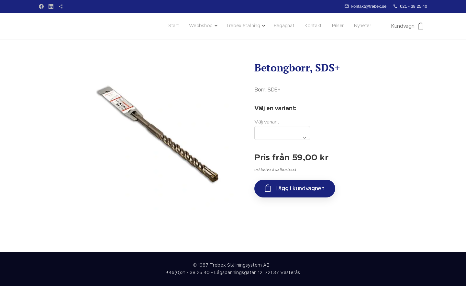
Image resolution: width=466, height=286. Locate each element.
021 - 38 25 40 (413, 6)
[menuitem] (304, 26)
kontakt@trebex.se (369, 6)
